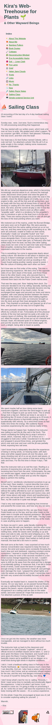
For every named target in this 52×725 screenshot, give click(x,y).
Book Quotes (14, 48)
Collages (12, 52)
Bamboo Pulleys (16, 45)
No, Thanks (14, 85)
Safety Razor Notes (17, 91)
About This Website (17, 39)
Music (11, 81)
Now (11, 88)
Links (11, 78)
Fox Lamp (13, 65)
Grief (11, 68)
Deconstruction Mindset (19, 55)
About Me (13, 42)
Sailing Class (14, 94)
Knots (11, 75)
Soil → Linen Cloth (17, 62)
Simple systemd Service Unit (21, 98)
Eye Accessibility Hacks (19, 58)
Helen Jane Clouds (17, 71)
